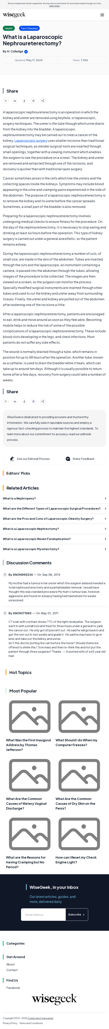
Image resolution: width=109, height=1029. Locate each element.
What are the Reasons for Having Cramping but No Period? (26, 862)
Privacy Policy (10, 1023)
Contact (12, 970)
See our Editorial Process (29, 459)
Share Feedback (79, 459)
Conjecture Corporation (40, 1018)
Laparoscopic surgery (30, 140)
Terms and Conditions (31, 1023)
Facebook (13, 988)
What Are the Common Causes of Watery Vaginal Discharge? (26, 803)
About (10, 964)
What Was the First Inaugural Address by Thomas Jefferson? (28, 745)
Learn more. (54, 6)
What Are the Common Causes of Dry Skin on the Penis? (75, 803)
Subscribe (76, 915)
